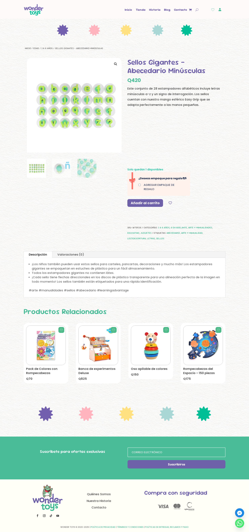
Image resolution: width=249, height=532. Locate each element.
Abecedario (173, 232)
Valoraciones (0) (70, 254)
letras (151, 238)
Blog (167, 10)
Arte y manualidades (200, 227)
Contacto (180, 10)
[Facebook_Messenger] (239, 512)
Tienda (140, 10)
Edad (36, 48)
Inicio (128, 10)
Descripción (38, 254)
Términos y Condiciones (130, 527)
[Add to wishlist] (170, 203)
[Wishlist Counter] (212, 9)
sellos (160, 238)
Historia (154, 10)
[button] (116, 64)
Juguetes (145, 232)
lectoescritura (136, 238)
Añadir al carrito (145, 203)
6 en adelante (179, 227)
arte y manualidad (192, 232)
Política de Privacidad (103, 527)
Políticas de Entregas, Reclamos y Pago (167, 527)
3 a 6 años (47, 48)
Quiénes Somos (99, 494)
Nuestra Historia (99, 501)
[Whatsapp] (239, 523)
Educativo (133, 232)
